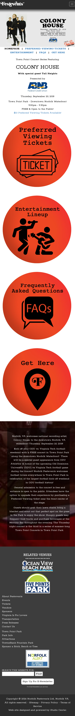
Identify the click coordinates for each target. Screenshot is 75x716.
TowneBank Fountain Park (17, 642)
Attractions (8, 639)
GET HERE (58, 52)
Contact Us (8, 626)
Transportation (10, 619)
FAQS (42, 52)
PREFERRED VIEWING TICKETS (45, 48)
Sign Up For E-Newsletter (38, 681)
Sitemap (33, 702)
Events (6, 600)
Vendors (6, 607)
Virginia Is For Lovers (14, 615)
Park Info (7, 635)
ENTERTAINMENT (22, 52)
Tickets (6, 604)
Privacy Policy (49, 702)
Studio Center (58, 710)
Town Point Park (12, 631)
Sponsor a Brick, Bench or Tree (20, 646)
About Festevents (12, 596)
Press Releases (10, 622)
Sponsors (7, 611)
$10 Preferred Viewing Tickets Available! (37, 112)
